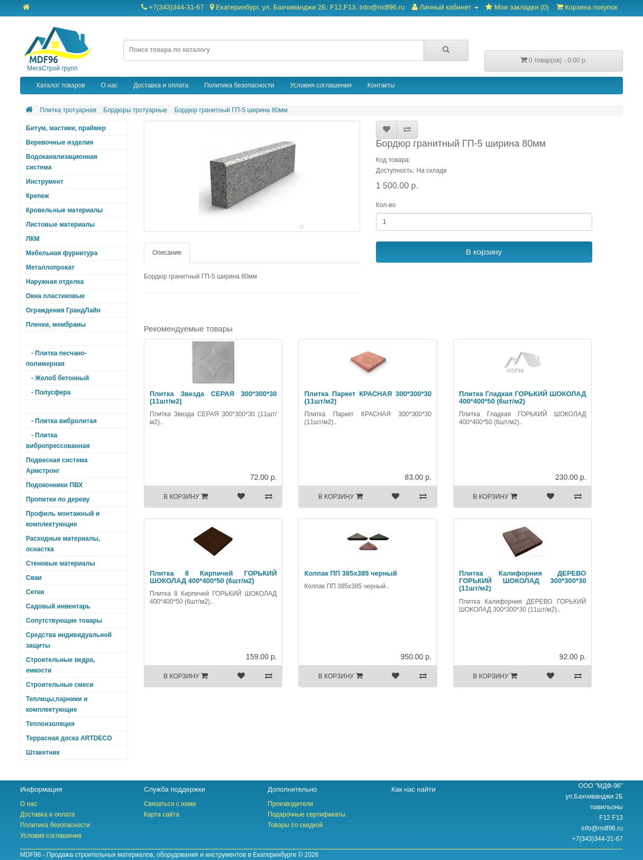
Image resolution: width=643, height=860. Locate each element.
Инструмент (44, 181)
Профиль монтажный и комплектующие (62, 519)
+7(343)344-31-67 (273, 7)
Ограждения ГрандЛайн (63, 310)
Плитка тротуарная (68, 110)
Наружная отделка (55, 281)
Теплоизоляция (50, 724)
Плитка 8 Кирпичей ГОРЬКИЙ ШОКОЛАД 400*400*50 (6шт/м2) (213, 577)
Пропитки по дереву (57, 499)
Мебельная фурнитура (61, 253)
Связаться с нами (170, 804)
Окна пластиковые (55, 296)
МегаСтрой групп (56, 49)
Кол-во (386, 205)
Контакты (381, 85)
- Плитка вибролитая (61, 421)
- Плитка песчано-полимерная (56, 359)
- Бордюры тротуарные (65, 406)
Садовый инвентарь (58, 606)
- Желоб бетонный (57, 378)
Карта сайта (161, 814)
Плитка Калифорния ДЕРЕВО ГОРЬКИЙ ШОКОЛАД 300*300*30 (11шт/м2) (522, 581)
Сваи (34, 577)
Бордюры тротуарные (135, 110)
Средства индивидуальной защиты (69, 640)
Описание (166, 252)
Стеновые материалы (60, 563)
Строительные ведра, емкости (60, 665)
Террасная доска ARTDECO (69, 738)
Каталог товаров (60, 85)
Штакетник (43, 752)
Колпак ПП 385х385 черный (350, 573)
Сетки (35, 592)
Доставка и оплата (161, 85)
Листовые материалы (60, 224)
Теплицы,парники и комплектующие (57, 704)
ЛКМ (33, 239)
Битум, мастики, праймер (66, 128)
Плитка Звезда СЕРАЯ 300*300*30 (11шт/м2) (213, 397)
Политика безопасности (239, 85)
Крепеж (37, 196)
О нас (109, 85)
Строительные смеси (60, 684)
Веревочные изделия (60, 142)
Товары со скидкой (295, 825)
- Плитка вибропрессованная (58, 441)
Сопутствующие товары (64, 620)
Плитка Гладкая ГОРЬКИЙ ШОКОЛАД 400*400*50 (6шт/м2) (522, 397)
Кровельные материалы (64, 210)
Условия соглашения (320, 85)
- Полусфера (48, 392)
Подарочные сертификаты (306, 814)
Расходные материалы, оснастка (63, 544)
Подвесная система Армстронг (57, 465)
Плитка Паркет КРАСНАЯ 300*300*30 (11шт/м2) (367, 397)
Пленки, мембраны (56, 324)
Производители (290, 804)
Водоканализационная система (61, 162)
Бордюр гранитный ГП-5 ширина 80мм (231, 110)
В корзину (484, 251)
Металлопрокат (50, 267)
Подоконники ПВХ (54, 485)
